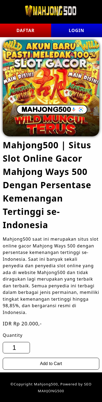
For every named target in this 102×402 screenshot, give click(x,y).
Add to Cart (51, 363)
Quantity (13, 335)
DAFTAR (25, 30)
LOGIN (76, 30)
